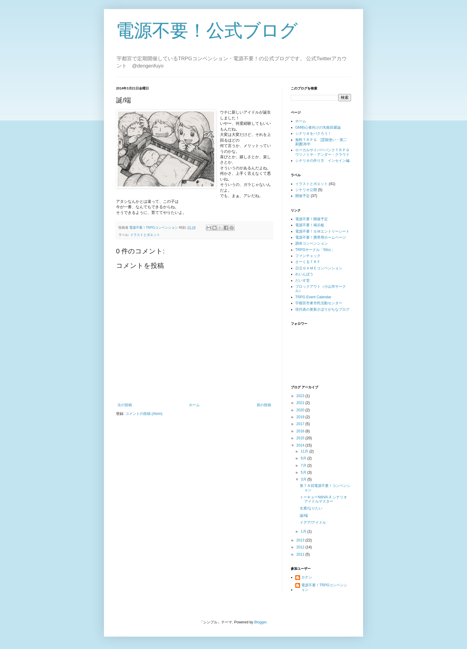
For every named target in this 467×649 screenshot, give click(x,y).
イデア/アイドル (313, 522)
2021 (301, 403)
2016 (301, 431)
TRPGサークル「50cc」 (315, 250)
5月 (304, 472)
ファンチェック (308, 256)
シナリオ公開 (306, 190)
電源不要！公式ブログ (207, 30)
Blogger (260, 622)
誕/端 (304, 515)
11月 (305, 451)
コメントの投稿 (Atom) (143, 414)
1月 (304, 531)
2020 (301, 410)
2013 (301, 540)
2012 (301, 547)
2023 (301, 396)
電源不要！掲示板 (309, 225)
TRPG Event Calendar (313, 297)
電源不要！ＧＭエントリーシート (322, 231)
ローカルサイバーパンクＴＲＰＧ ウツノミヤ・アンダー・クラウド (324, 152)
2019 (301, 417)
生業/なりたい (311, 508)
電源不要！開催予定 (311, 219)
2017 (301, 424)
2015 (301, 438)
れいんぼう (304, 274)
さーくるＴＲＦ (308, 262)
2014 (301, 445)
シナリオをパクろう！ (313, 133)
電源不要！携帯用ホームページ (320, 237)
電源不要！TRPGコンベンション (324, 587)
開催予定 (302, 196)
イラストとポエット (145, 235)
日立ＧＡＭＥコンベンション (318, 268)
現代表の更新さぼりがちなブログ (322, 309)
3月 (304, 479)
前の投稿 (264, 405)
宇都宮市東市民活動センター (318, 303)
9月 (304, 458)
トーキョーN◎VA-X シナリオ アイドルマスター (325, 499)
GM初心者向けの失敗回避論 (318, 127)
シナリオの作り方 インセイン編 (322, 160)
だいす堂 (302, 280)
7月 (304, 465)
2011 (301, 554)
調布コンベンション (311, 243)
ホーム (194, 405)
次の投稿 (125, 405)
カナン (306, 577)
